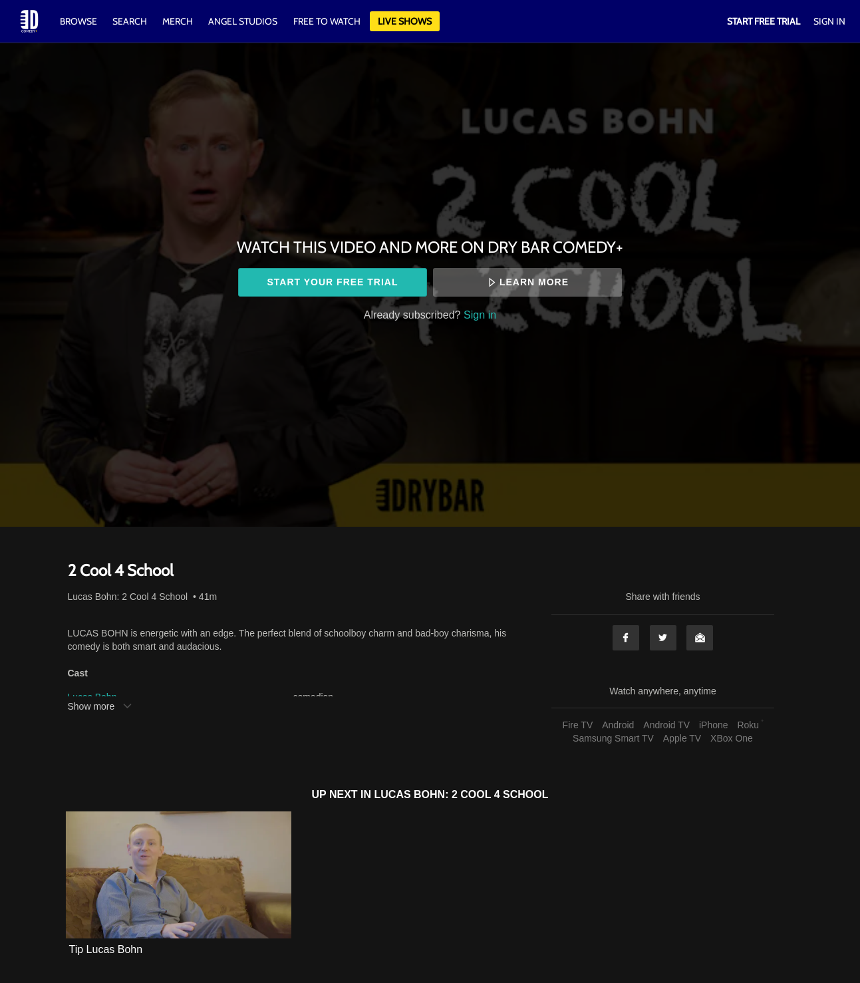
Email (700, 638)
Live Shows (405, 21)
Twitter (663, 638)
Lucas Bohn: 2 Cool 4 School (128, 596)
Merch (177, 21)
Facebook (626, 638)
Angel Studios (242, 21)
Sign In (829, 21)
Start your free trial (332, 282)
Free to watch (326, 21)
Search (130, 21)
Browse (79, 21)
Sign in (480, 315)
